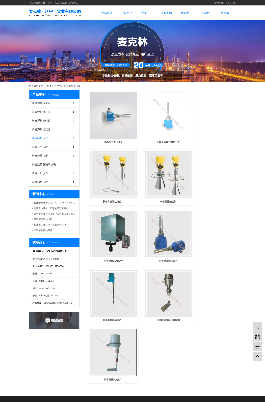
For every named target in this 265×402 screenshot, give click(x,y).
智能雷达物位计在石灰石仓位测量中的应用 (55, 203)
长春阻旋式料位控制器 (162, 248)
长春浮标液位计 (41, 120)
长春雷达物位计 (111, 193)
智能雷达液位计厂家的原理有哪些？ (52, 208)
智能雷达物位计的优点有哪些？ (50, 224)
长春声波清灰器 (41, 129)
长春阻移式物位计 (213, 248)
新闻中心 (186, 12)
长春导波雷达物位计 (212, 138)
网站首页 (107, 12)
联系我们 (226, 12)
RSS (227, 2)
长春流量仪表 (40, 155)
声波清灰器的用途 (43, 230)
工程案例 (166, 12)
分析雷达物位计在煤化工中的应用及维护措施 (55, 213)
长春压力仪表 (40, 147)
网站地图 (218, 2)
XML (233, 2)
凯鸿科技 (170, 357)
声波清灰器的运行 (43, 219)
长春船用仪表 (40, 182)
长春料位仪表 (73, 86)
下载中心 (206, 12)
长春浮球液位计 (41, 103)
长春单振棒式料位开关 (162, 138)
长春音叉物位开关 (213, 193)
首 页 (49, 86)
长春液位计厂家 (41, 111)
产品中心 (146, 12)
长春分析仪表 (40, 173)
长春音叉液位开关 (111, 138)
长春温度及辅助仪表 (44, 164)
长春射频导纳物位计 (111, 248)
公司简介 (126, 12)
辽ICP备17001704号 (225, 352)
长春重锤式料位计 (162, 193)
